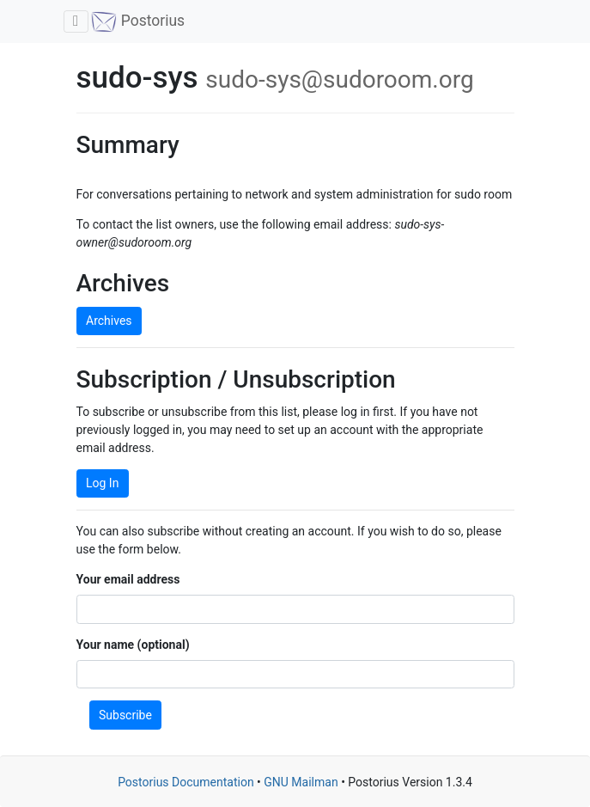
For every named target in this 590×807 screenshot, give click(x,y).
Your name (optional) (133, 644)
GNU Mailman (301, 782)
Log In (102, 483)
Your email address (128, 579)
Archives (109, 320)
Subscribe (125, 715)
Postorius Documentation (186, 782)
